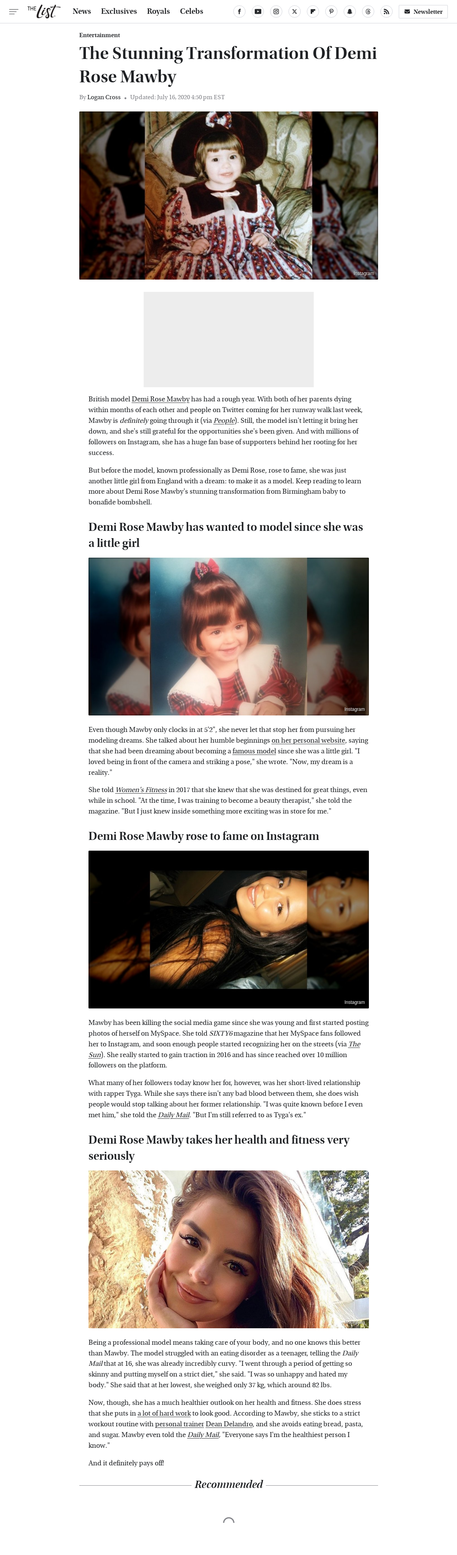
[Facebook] (239, 11)
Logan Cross (104, 97)
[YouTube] (258, 11)
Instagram (364, 273)
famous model (254, 751)
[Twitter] (294, 11)
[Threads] (368, 11)
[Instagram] (276, 11)
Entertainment (99, 35)
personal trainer (179, 1424)
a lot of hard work (164, 1413)
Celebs (191, 11)
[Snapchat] (350, 11)
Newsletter (423, 11)
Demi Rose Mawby (161, 399)
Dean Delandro (229, 1424)
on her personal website (308, 741)
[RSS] (386, 11)
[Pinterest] (331, 11)
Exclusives (119, 11)
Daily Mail (203, 1435)
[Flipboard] (313, 11)
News (82, 11)
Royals (158, 11)
